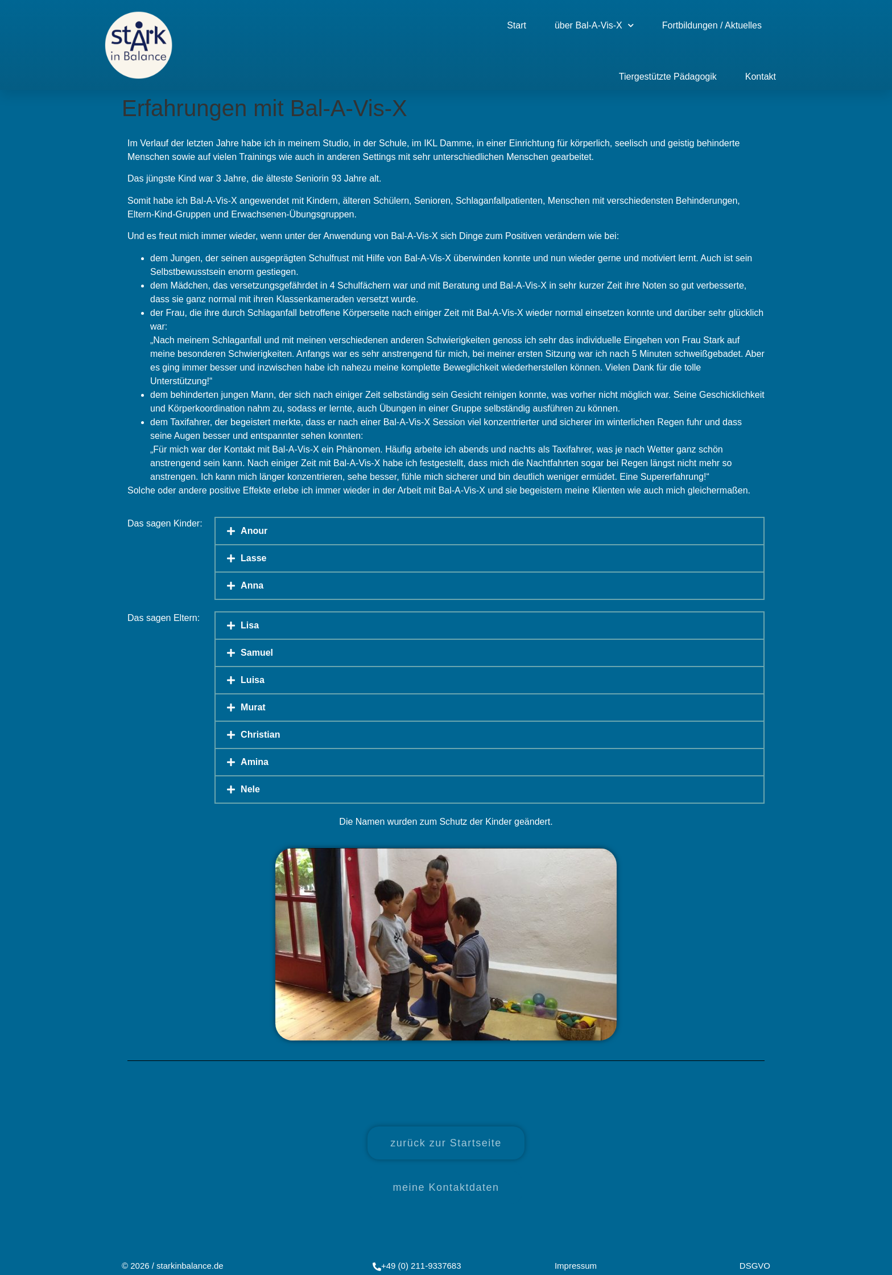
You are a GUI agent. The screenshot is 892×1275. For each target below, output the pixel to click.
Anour (254, 531)
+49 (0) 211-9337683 (421, 1265)
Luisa (253, 680)
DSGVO (755, 1265)
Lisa (250, 625)
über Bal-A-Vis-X (594, 25)
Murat (253, 707)
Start (516, 25)
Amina (255, 762)
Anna (252, 585)
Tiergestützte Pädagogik (668, 76)
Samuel (257, 652)
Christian (260, 734)
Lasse (253, 558)
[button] (489, 531)
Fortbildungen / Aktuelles (712, 25)
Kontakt (760, 76)
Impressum (576, 1265)
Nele (250, 789)
